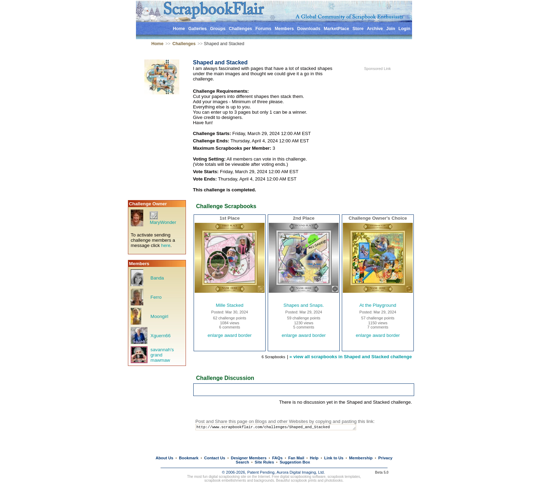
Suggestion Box (295, 462)
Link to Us (334, 458)
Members (284, 28)
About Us (164, 458)
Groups (217, 28)
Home (179, 28)
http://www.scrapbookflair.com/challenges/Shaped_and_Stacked (282, 427)
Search (242, 462)
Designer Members (248, 458)
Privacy (385, 458)
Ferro (156, 297)
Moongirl (159, 316)
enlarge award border (230, 335)
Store (357, 28)
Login (404, 28)
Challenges (240, 28)
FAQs (277, 458)
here (166, 245)
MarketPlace (336, 28)
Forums (263, 28)
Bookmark (189, 458)
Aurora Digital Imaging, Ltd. (300, 472)
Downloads (308, 28)
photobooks (333, 480)
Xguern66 (161, 335)
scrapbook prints (304, 480)
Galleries (197, 28)
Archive (375, 28)
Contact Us (214, 458)
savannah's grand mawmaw (162, 355)
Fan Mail (296, 458)
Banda (157, 278)
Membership (361, 458)
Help (314, 458)
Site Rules (264, 462)
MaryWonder (163, 222)
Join (390, 28)
